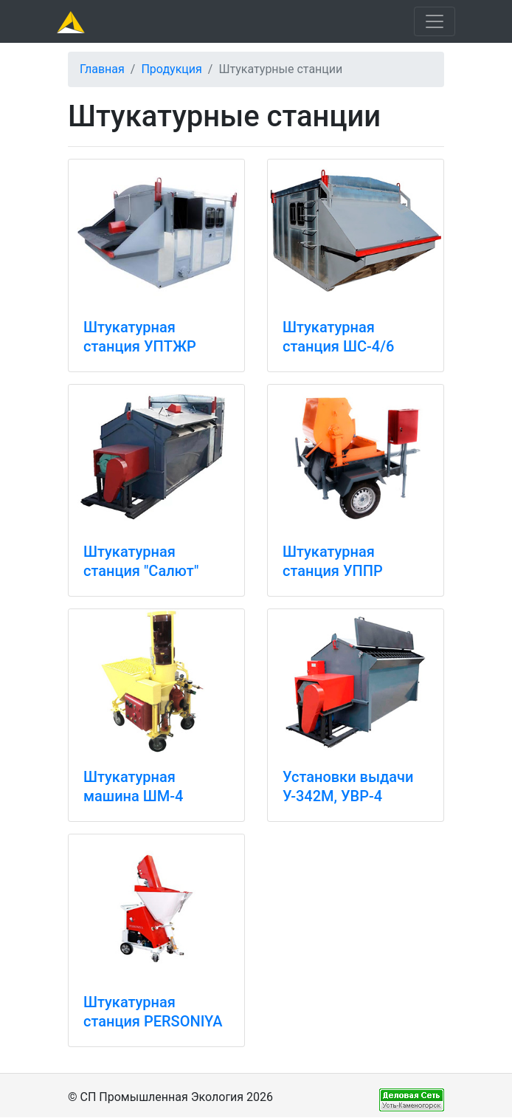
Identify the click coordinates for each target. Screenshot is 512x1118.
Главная (102, 69)
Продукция (171, 69)
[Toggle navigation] (434, 21)
